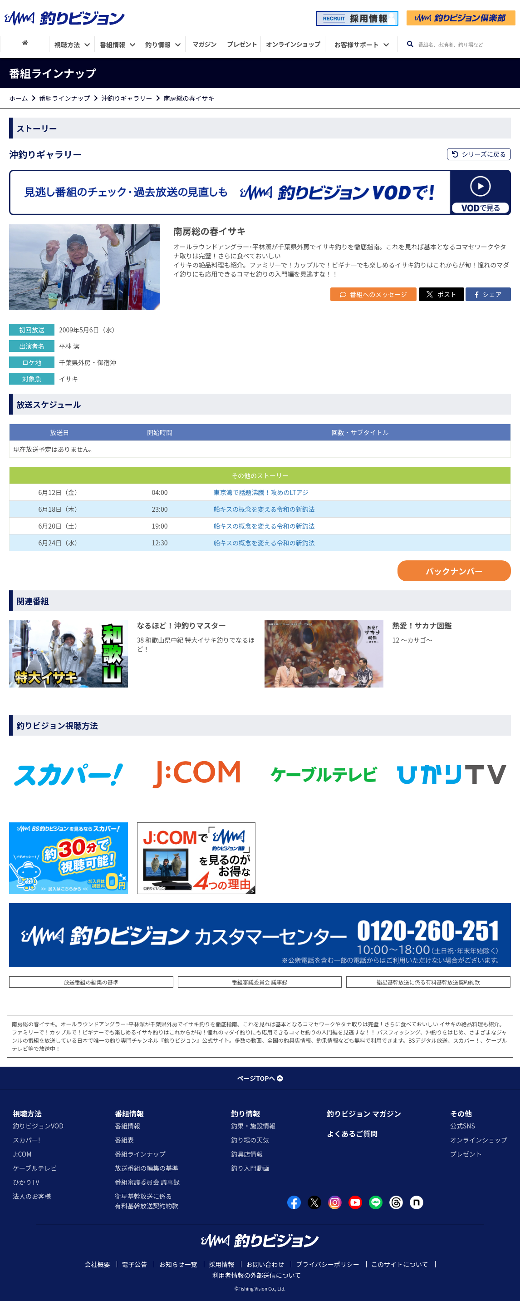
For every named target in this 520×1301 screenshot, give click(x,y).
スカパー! (26, 1139)
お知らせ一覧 (178, 1264)
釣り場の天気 (250, 1139)
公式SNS (462, 1125)
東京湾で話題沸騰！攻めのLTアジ (261, 492)
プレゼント (466, 1153)
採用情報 (221, 1264)
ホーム (18, 98)
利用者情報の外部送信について (256, 1275)
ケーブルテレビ (35, 1167)
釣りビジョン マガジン (364, 1113)
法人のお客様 (32, 1196)
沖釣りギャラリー (127, 98)
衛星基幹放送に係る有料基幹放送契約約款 (428, 982)
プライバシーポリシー (327, 1264)
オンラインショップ (478, 1139)
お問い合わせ (265, 1264)
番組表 (124, 1139)
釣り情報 (245, 1113)
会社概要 (97, 1264)
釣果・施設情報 (253, 1125)
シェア (488, 294)
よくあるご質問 (352, 1133)
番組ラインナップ (64, 98)
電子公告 (134, 1264)
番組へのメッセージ (373, 294)
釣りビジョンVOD (38, 1125)
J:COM (22, 1153)
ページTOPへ (260, 1078)
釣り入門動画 (250, 1167)
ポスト (441, 294)
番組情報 (129, 1113)
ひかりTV (26, 1182)
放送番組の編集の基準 (91, 982)
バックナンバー (454, 571)
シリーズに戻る (479, 153)
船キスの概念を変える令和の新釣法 (264, 509)
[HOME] (24, 42)
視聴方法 (27, 1113)
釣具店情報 (247, 1153)
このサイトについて (399, 1264)
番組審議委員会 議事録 (260, 982)
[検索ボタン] (410, 44)
